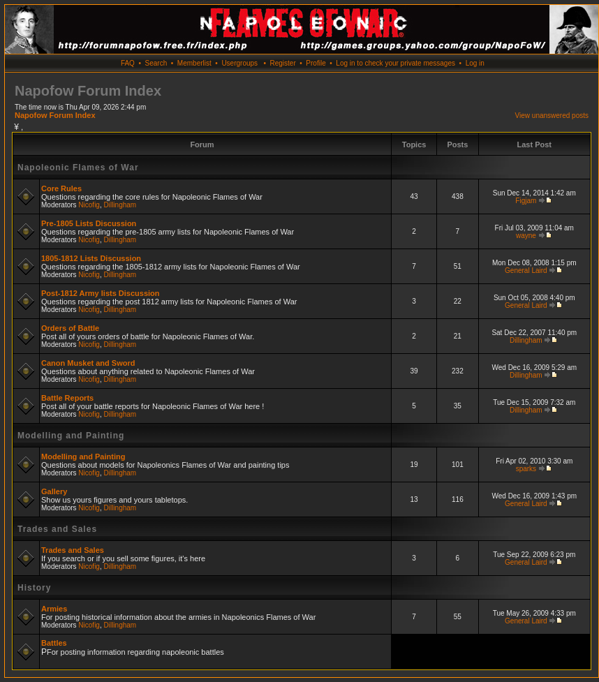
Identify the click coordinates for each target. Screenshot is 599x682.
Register (282, 63)
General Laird (526, 270)
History (34, 588)
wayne (526, 235)
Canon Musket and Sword (88, 363)
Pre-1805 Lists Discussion (88, 223)
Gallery (54, 491)
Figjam (525, 201)
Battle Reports (67, 398)
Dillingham (120, 205)
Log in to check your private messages (395, 63)
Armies (54, 609)
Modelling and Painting (70, 435)
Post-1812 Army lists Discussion (100, 293)
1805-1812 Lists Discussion (91, 258)
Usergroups (239, 63)
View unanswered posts (552, 115)
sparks (526, 469)
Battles (54, 643)
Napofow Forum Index (55, 115)
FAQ (128, 63)
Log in (475, 63)
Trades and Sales (57, 529)
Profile (315, 63)
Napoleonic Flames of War (78, 167)
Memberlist (194, 63)
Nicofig (89, 205)
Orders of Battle (70, 328)
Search (156, 63)
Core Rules (61, 188)
